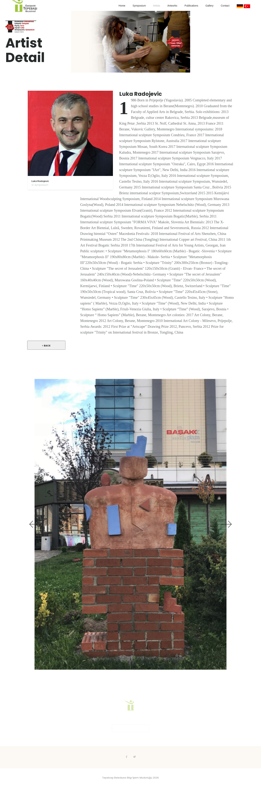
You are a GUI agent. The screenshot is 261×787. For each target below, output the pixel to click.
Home (122, 5)
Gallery (209, 5)
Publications (191, 5)
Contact (225, 5)
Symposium (139, 5)
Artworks (172, 5)
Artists (156, 5)
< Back (46, 345)
